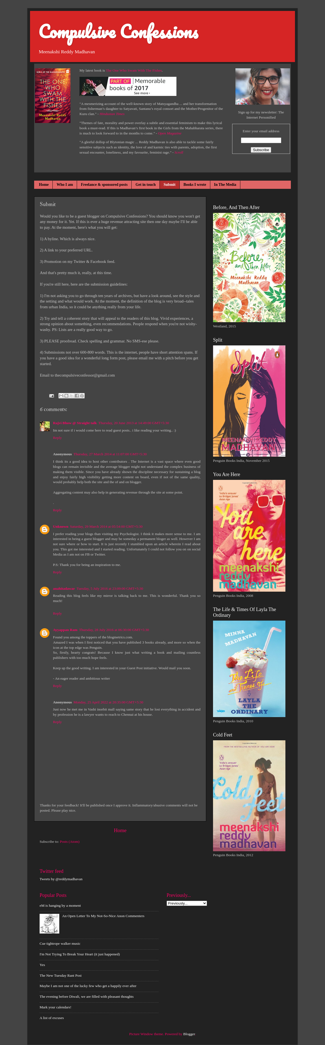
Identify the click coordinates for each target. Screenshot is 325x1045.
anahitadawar (64, 588)
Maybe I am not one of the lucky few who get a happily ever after (88, 986)
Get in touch (145, 185)
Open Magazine (169, 133)
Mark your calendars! (55, 1007)
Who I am (65, 185)
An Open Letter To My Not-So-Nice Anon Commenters (103, 916)
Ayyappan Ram (65, 630)
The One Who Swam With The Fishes (134, 70)
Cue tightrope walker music (60, 943)
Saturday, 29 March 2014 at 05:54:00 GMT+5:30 (106, 526)
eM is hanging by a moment (60, 905)
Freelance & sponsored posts (104, 185)
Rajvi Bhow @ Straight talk (75, 423)
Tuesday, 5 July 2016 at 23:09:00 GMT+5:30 (109, 588)
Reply (57, 438)
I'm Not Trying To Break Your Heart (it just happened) (80, 954)
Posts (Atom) (69, 841)
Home (44, 185)
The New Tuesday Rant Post (61, 975)
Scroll (179, 152)
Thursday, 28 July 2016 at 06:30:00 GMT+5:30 (114, 630)
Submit (170, 185)
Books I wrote (195, 185)
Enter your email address (261, 131)
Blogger (189, 1034)
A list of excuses (52, 1018)
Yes (42, 965)
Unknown (60, 526)
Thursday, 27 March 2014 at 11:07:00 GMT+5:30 (110, 454)
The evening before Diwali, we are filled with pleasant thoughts (87, 996)
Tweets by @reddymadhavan (61, 879)
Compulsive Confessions (118, 31)
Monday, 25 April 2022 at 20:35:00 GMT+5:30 (108, 702)
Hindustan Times (112, 114)
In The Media (225, 185)
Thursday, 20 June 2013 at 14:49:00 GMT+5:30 (133, 423)
